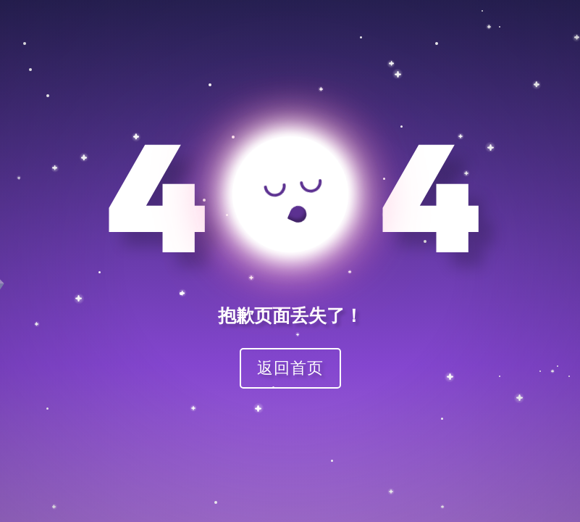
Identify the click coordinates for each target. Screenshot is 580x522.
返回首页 (290, 367)
